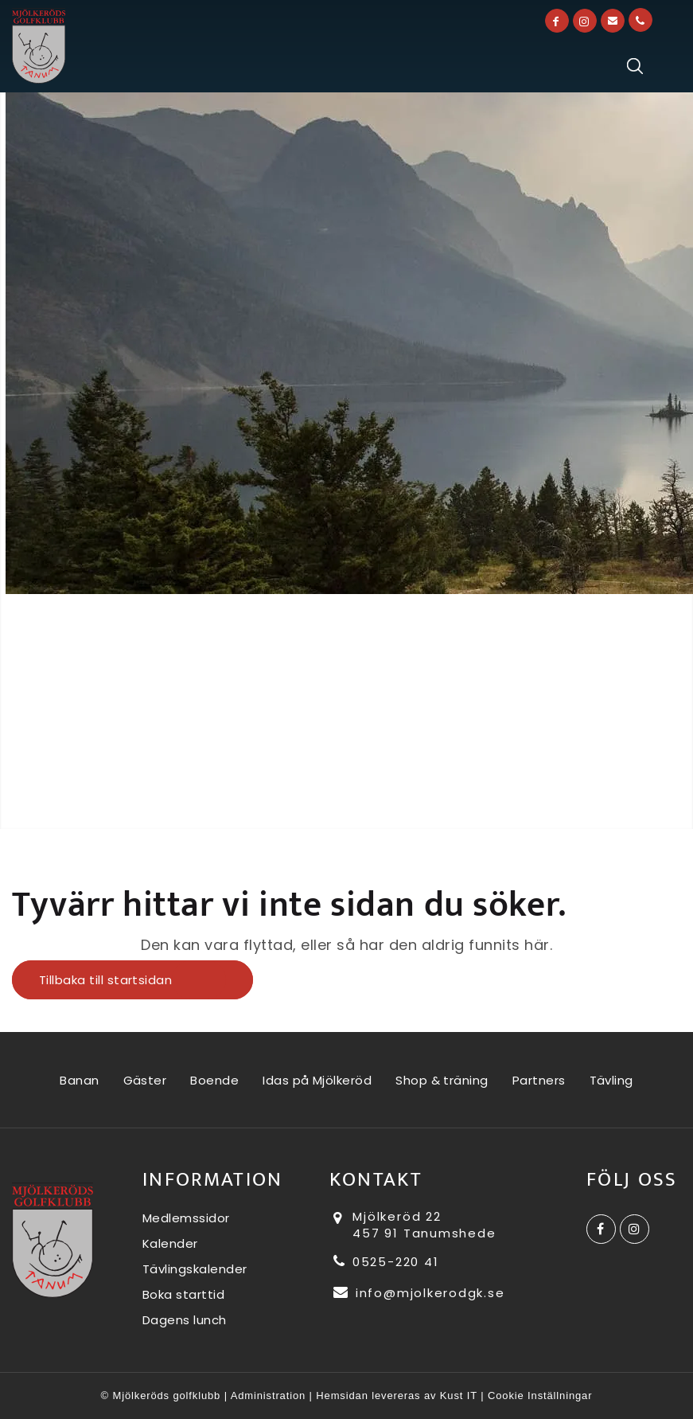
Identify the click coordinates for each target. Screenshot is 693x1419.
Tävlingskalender (194, 1269)
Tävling (611, 1080)
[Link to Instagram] (585, 21)
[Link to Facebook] (557, 21)
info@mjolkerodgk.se (418, 1293)
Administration (268, 1395)
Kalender (170, 1243)
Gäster (145, 1080)
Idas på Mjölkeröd (317, 1080)
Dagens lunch (184, 1320)
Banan (79, 1080)
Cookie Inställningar (540, 1395)
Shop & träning (442, 1080)
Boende (214, 1080)
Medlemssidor (186, 1218)
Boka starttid (183, 1294)
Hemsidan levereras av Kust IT (396, 1395)
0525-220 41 (385, 1261)
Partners (539, 1080)
